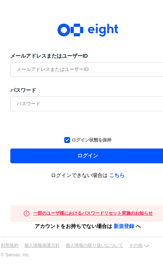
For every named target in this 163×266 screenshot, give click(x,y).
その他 (135, 245)
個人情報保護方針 (42, 245)
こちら (117, 175)
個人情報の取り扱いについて (94, 245)
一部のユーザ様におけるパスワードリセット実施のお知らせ (93, 213)
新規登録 (124, 226)
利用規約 (9, 245)
